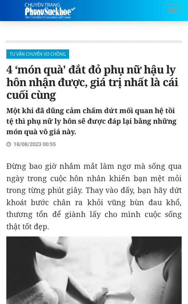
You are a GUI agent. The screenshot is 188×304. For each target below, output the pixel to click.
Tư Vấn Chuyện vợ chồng (38, 54)
